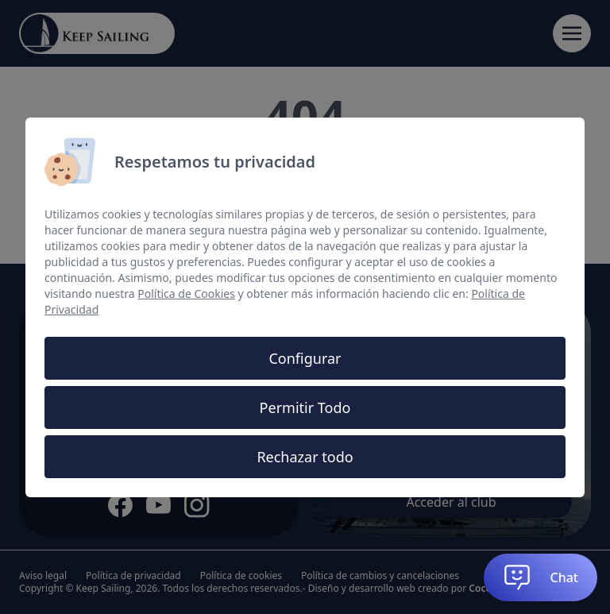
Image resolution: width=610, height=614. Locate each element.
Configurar (304, 358)
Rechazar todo (305, 456)
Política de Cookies (186, 293)
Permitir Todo (305, 407)
